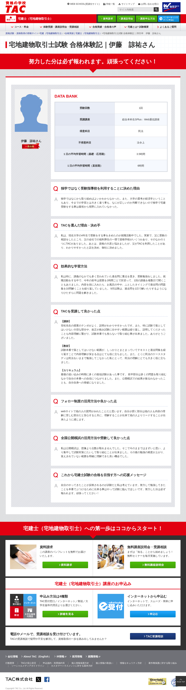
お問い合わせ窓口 (150, 4)
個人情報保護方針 (80, 663)
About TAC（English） (37, 656)
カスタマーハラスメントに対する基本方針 (72, 666)
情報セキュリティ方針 (131, 663)
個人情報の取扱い (104, 663)
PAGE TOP (181, 682)
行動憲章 (9, 663)
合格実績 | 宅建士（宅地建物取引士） (83, 33)
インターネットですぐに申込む (170, 19)
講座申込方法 (147, 18)
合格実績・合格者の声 (104, 26)
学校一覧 (110, 4)
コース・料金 (21, 26)
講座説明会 (127, 18)
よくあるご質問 (168, 26)
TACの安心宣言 (28, 663)
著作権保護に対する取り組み (162, 663)
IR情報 (60, 656)
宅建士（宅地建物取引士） (35, 18)
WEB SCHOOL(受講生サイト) (85, 4)
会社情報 (13, 656)
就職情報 (93, 656)
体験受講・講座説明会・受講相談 (61, 26)
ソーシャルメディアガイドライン (27, 666)
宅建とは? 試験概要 (138, 26)
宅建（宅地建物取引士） (52, 33)
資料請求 (108, 18)
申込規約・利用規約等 (54, 663)
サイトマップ (128, 4)
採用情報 (77, 656)
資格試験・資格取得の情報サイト (21, 33)
